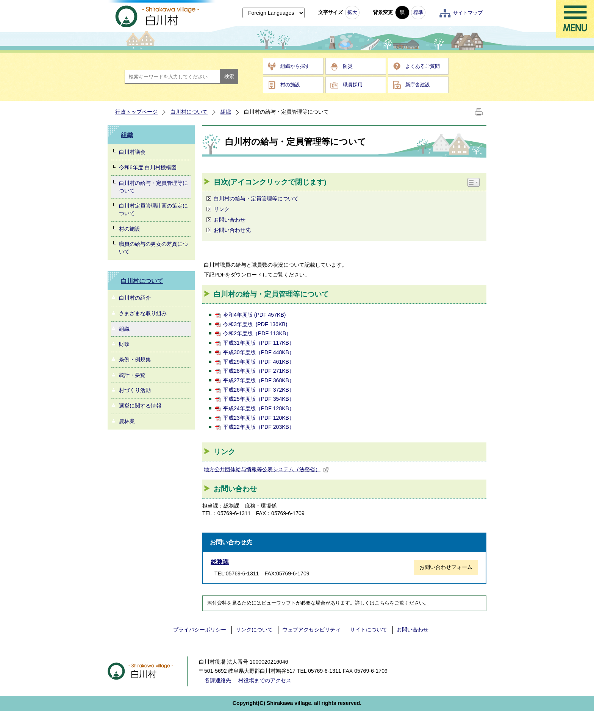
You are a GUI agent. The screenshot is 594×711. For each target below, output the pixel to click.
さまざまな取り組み (143, 313)
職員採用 (353, 85)
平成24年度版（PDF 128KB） (258, 408)
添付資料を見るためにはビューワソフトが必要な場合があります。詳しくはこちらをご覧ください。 (318, 603)
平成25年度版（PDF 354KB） (258, 399)
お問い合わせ (229, 220)
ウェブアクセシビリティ (311, 630)
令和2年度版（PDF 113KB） (257, 333)
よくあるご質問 (422, 66)
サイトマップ (468, 13)
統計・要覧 (132, 375)
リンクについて (254, 630)
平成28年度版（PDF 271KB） (258, 371)
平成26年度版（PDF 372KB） (258, 390)
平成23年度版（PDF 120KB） (258, 418)
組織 (225, 112)
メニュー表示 (575, 19)
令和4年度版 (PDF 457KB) (254, 315)
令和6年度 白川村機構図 (148, 167)
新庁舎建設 (417, 85)
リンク (222, 209)
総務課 (220, 562)
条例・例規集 (135, 359)
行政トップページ (136, 112)
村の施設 (290, 85)
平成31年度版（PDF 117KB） (258, 343)
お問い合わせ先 (232, 230)
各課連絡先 (218, 680)
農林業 (127, 421)
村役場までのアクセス (264, 680)
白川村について (189, 112)
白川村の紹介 (135, 298)
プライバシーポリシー (199, 630)
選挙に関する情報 (140, 406)
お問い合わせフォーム (445, 567)
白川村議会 (132, 152)
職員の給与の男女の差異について (153, 248)
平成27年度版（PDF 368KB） (258, 380)
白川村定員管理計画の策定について (153, 209)
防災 (348, 66)
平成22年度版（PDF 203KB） (258, 427)
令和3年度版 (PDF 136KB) (255, 324)
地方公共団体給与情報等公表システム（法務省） (266, 469)
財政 (124, 344)
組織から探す (295, 66)
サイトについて (368, 630)
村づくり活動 (135, 390)
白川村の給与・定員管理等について (153, 187)
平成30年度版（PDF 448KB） (258, 352)
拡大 (352, 12)
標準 (418, 12)
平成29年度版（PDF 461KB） (258, 362)
